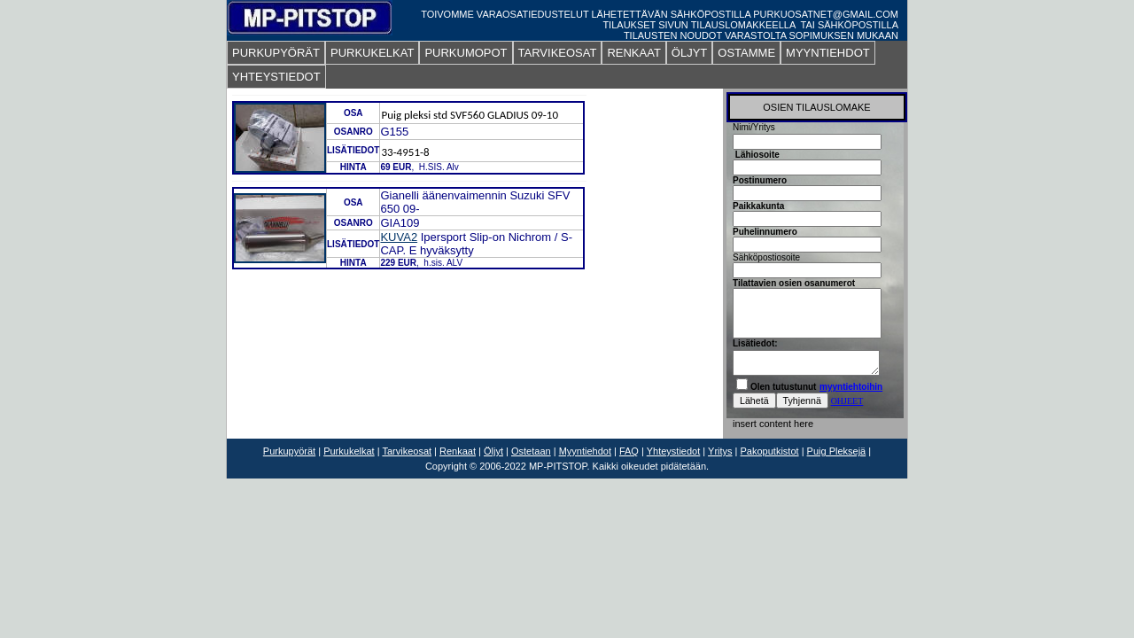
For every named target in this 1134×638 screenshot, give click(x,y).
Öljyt (493, 451)
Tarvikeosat (406, 451)
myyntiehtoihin (850, 387)
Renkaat (457, 451)
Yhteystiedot (674, 451)
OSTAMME (746, 52)
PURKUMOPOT (465, 52)
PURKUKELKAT (372, 52)
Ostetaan (531, 451)
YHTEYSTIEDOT (276, 76)
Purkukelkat (348, 451)
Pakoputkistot (770, 451)
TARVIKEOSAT (557, 52)
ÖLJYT (689, 52)
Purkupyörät (289, 451)
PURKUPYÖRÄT (276, 52)
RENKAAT (633, 52)
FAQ (629, 451)
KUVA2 (398, 237)
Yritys (720, 451)
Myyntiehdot (585, 451)
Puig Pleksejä (836, 451)
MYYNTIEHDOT (828, 52)
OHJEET (847, 401)
